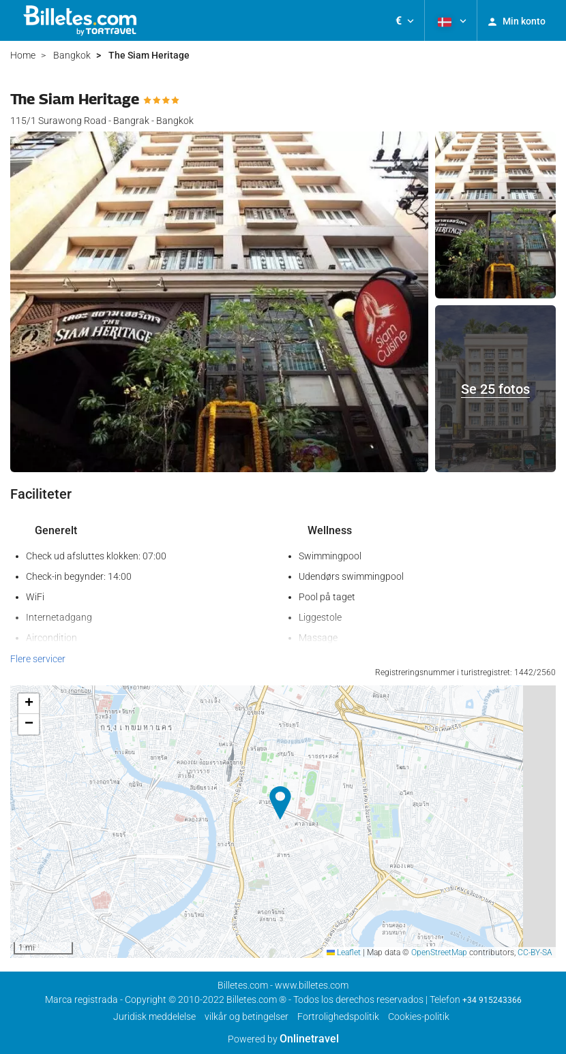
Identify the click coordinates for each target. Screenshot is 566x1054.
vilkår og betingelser (246, 1016)
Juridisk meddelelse (154, 1016)
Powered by (283, 1039)
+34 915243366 (492, 1000)
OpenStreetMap (439, 952)
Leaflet (344, 952)
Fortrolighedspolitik (338, 1016)
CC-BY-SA (535, 952)
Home (22, 55)
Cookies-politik (418, 1016)
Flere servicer (37, 658)
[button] (404, 20)
